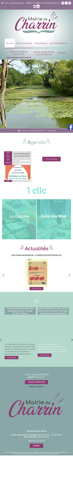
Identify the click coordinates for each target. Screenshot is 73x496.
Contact (61, 53)
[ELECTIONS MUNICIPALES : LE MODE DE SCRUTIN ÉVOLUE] (36, 273)
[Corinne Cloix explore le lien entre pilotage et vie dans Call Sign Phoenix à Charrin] (20, 328)
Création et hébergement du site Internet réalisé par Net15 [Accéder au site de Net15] (49, 452)
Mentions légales (36, 386)
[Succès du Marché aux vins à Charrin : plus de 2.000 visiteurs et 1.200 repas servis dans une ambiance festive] (53, 328)
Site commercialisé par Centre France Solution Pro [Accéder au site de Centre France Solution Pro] (17, 452)
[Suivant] (69, 275)
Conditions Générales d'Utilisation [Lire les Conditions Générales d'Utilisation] (48, 453)
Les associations (58, 43)
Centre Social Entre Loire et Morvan (44, 53)
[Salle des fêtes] (54, 219)
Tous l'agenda (51, 159)
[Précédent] (3, 275)
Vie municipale (24, 43)
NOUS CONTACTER (36, 382)
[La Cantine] (19, 219)
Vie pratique (40, 43)
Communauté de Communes (19, 53)
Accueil (10, 43)
